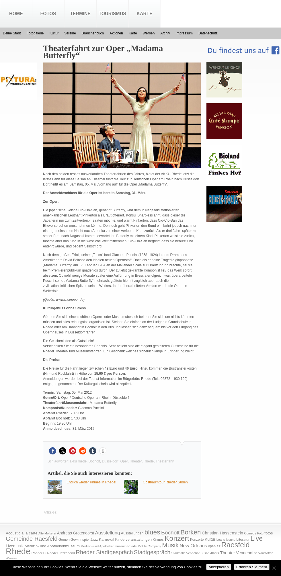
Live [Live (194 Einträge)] (257, 538)
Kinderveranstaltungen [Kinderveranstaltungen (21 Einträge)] (133, 539)
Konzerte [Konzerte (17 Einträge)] (197, 540)
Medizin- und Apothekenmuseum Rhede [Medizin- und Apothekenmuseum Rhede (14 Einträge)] (108, 546)
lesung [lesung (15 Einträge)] (230, 539)
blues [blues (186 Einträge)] (152, 532)
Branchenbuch (93, 33)
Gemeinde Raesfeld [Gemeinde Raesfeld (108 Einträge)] (32, 539)
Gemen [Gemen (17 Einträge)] (64, 540)
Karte (144, 13)
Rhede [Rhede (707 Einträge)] (18, 551)
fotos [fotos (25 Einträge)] (268, 533)
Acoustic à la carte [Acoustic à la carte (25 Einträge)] (21, 533)
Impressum (184, 33)
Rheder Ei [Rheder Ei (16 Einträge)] (39, 553)
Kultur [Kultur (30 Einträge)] (210, 539)
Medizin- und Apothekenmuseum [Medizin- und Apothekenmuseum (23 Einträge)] (52, 546)
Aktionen (116, 33)
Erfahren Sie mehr (251, 567)
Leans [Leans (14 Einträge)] (220, 539)
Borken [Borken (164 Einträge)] (190, 532)
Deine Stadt (12, 33)
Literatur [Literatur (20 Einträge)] (242, 540)
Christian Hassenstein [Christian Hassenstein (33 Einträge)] (222, 533)
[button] (52, 450)
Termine (80, 13)
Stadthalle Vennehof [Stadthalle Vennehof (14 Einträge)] (185, 553)
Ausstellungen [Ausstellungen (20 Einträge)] (132, 533)
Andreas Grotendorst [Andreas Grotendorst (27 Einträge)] (75, 533)
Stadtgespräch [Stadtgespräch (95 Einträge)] (152, 552)
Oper (124, 461)
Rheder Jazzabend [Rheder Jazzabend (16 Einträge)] (61, 553)
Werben (149, 33)
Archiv (165, 33)
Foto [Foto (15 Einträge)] (260, 533)
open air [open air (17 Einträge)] (214, 546)
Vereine (70, 33)
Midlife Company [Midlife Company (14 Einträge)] (149, 546)
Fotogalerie (35, 33)
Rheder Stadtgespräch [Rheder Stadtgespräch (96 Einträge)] (104, 552)
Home (16, 13)
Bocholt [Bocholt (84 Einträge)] (170, 533)
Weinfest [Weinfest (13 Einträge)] (11, 558)
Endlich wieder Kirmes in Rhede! (91, 482)
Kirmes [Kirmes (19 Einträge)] (158, 540)
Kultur (54, 33)
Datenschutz (208, 33)
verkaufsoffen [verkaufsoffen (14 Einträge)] (263, 553)
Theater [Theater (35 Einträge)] (227, 552)
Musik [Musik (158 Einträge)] (170, 545)
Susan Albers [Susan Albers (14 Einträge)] (209, 553)
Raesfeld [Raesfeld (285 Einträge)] (235, 545)
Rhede (149, 461)
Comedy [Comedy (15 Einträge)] (250, 533)
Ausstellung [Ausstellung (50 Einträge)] (107, 533)
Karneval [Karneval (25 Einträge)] (106, 539)
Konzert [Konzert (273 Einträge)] (177, 538)
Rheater (136, 461)
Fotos (48, 13)
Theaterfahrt (165, 461)
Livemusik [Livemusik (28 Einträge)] (15, 546)
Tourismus (112, 13)
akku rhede (78, 461)
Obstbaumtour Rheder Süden (165, 482)
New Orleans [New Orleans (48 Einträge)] (193, 545)
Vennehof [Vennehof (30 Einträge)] (244, 552)
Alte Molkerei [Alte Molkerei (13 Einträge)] (47, 533)
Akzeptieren (218, 567)
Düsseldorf (110, 461)
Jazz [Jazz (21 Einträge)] (94, 539)
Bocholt (94, 461)
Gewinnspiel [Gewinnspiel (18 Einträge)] (80, 540)
